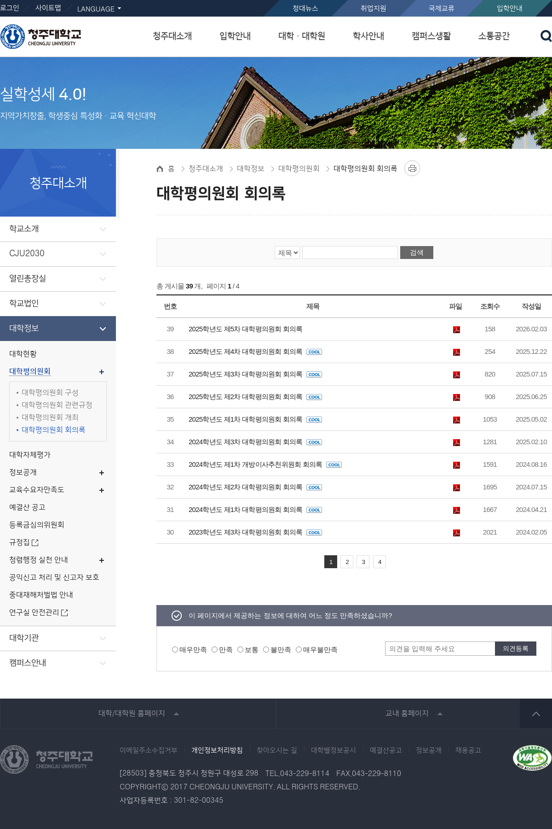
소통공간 (494, 36)
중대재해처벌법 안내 (41, 595)
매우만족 (193, 649)
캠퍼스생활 (431, 36)
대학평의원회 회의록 (54, 430)
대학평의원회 (30, 372)
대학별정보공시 (333, 750)
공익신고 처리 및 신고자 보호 (54, 578)
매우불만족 (320, 649)
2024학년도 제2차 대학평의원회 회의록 (255, 487)
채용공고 (468, 750)
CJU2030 (27, 254)
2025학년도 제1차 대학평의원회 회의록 (255, 419)
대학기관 (24, 638)
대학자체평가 (30, 455)
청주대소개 (172, 36)
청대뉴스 (305, 8)
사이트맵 (48, 8)
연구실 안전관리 (34, 613)
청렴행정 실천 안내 (38, 560)
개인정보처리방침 (217, 750)
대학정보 (24, 328)
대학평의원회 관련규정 (57, 405)
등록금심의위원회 (36, 525)
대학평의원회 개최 (50, 418)
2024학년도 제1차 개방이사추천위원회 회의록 (265, 464)
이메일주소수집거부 (149, 750)
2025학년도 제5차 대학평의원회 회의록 (246, 329)
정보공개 (23, 472)
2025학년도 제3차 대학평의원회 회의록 (255, 374)
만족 (226, 649)
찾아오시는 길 (277, 750)
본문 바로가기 (276, 0)
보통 (252, 649)
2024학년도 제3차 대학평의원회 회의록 (255, 442)
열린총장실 (27, 278)
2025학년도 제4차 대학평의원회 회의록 (255, 351)
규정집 (19, 543)
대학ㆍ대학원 (301, 36)
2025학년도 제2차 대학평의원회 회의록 (255, 396)
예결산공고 (386, 750)
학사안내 (368, 36)
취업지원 (373, 8)
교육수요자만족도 (36, 490)
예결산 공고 (27, 508)
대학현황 (23, 354)
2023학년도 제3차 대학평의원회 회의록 (255, 532)
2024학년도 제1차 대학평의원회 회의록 (255, 509)
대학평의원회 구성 (50, 393)
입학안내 (510, 8)
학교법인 (24, 303)
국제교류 (441, 8)
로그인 (9, 8)
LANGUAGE (96, 9)
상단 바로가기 (536, 714)
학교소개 (24, 229)
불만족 (280, 649)
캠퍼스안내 (27, 663)
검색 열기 (546, 36)
